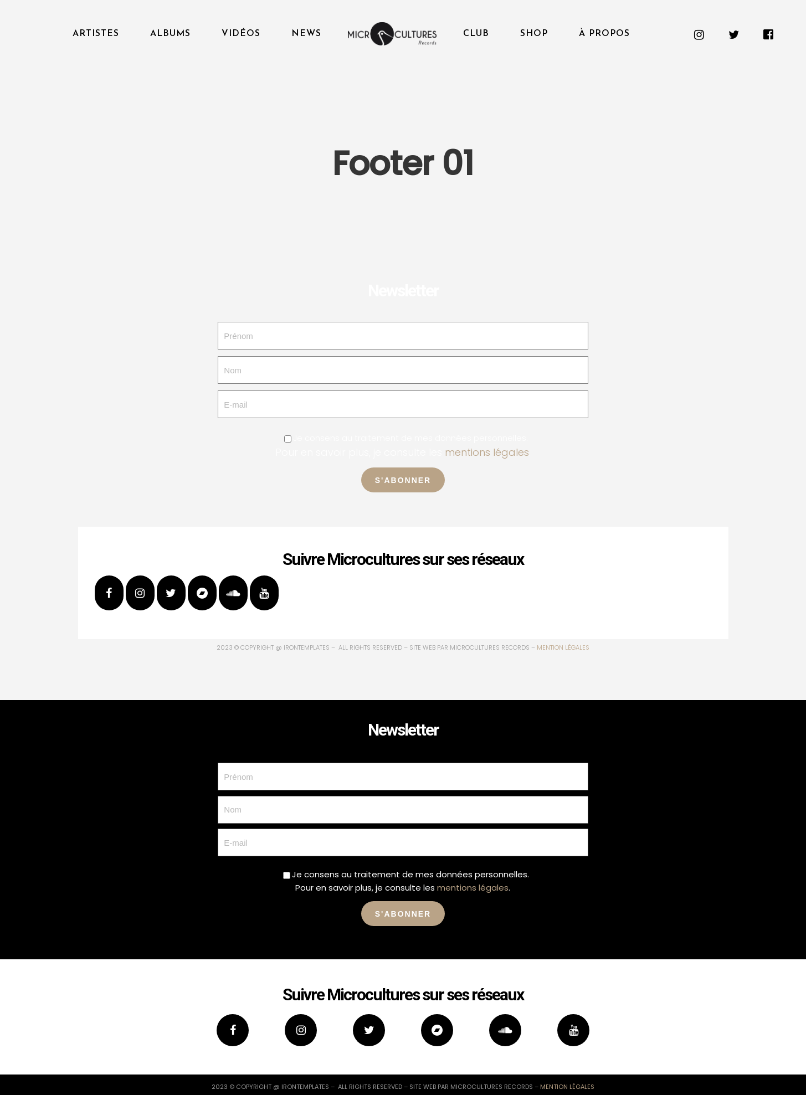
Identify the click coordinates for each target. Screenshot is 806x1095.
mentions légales (487, 452)
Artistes (96, 33)
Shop (534, 33)
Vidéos (241, 33)
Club (476, 33)
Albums (170, 33)
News (306, 33)
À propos (604, 33)
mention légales (563, 647)
